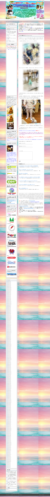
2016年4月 (8, 423)
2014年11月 (8, 443)
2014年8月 (8, 447)
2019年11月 (8, 372)
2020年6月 (8, 364)
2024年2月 (8, 313)
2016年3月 (8, 424)
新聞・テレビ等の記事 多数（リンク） (23, 188)
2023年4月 (8, 325)
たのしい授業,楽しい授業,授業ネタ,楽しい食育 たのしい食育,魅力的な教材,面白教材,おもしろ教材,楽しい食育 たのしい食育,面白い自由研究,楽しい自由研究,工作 (31, 194)
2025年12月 (8, 287)
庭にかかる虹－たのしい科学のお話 (23, 173)
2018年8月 (8, 390)
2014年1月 (8, 455)
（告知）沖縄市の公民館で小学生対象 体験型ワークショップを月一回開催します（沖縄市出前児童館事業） (11, 32)
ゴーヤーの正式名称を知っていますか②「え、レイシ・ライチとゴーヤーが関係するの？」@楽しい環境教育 (11, 482)
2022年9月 (8, 333)
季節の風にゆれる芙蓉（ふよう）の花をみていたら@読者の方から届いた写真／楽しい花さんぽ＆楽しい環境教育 (11, 472)
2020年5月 (8, 365)
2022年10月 (8, 332)
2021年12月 (8, 344)
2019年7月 (8, 377)
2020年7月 (8, 363)
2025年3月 (8, 298)
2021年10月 (8, 346)
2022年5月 (8, 338)
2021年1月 (8, 357)
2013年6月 (8, 463)
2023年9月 (8, 319)
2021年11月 (8, 345)
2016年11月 (8, 415)
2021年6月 (8, 351)
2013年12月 (8, 456)
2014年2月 (8, 454)
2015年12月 (8, 428)
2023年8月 (8, 320)
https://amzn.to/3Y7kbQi (32, 200)
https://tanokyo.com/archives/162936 (28, 208)
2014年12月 (8, 442)
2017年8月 (8, 404)
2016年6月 (8, 421)
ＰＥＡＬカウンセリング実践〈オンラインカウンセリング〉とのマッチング (28, 180)
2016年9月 (8, 417)
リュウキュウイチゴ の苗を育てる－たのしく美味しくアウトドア (27, 184)
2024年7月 (8, 307)
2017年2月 (8, 411)
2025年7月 (8, 293)
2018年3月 (8, 396)
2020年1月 (8, 370)
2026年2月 (8, 285)
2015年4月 (8, 437)
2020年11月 (8, 359)
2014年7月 (8, 448)
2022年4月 (8, 339)
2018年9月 (8, 389)
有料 (36, 132)
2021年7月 (8, 350)
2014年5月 (8, 450)
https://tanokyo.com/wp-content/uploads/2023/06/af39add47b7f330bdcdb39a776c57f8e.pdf (11, 201)
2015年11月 (8, 429)
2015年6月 (8, 435)
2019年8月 (8, 376)
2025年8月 (8, 292)
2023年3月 (8, 326)
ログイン (8, 489)
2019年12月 (8, 371)
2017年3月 (8, 410)
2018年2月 (8, 397)
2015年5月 (8, 436)
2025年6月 (8, 294)
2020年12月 (8, 358)
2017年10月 (8, 402)
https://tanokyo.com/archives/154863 (11, 203)
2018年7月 (8, 391)
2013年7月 (8, 462)
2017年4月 (8, 409)
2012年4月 (8, 467)
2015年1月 (8, 441)
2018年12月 (8, 385)
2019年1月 (8, 384)
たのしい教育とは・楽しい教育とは (30, 195)
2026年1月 (8, 286)
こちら (24, 29)
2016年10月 (8, 416)
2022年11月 (8, 331)
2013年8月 (8, 461)
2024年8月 (8, 306)
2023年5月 (8, 324)
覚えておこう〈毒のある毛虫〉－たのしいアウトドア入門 (26, 169)
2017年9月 (8, 403)
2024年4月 (8, 311)
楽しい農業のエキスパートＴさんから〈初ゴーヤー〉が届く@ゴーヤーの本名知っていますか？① (11, 484)
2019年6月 (8, 378)
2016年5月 (8, 422)
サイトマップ (12, 19)
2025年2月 (8, 299)
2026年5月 (8, 281)
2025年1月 (8, 300)
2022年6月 (8, 337)
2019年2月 (8, 383)
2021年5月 (8, 352)
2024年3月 (8, 312)
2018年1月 (8, 398)
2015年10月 (8, 430)
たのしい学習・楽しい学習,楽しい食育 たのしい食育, (35, 193)
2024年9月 (8, 305)
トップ (8, 19)
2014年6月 (8, 449)
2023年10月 (8, 318)
